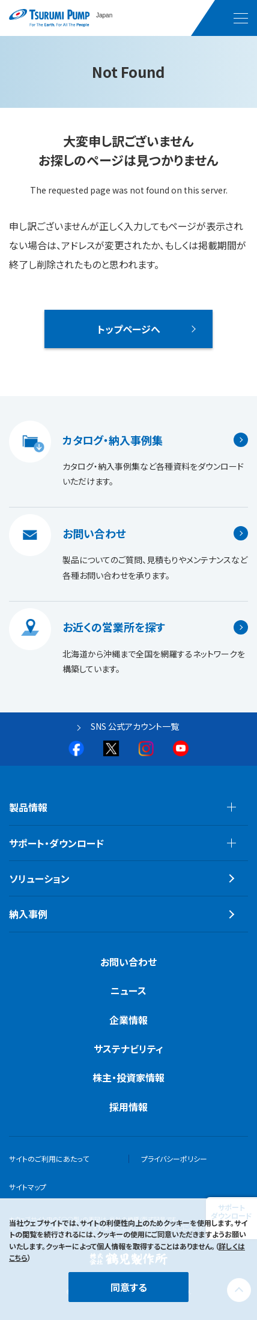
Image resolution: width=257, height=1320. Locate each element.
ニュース (128, 990)
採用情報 (128, 1107)
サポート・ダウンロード (56, 843)
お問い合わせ (94, 533)
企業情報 (128, 1020)
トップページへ (128, 329)
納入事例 (28, 914)
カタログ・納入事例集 (112, 440)
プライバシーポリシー (174, 1158)
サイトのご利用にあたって (49, 1158)
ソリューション (39, 878)
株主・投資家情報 (128, 1077)
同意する (128, 1287)
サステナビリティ (128, 1048)
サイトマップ (27, 1187)
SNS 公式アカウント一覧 (135, 726)
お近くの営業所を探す (113, 627)
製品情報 (28, 807)
